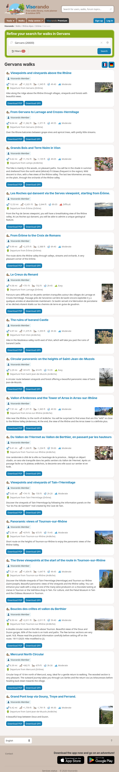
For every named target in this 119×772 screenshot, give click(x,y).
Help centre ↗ (35, 20)
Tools (10, 20)
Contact (9, 753)
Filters (18, 51)
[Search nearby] (108, 43)
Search (104, 51)
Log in (109, 20)
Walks (21, 20)
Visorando (9, 26)
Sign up (99, 20)
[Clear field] (101, 43)
